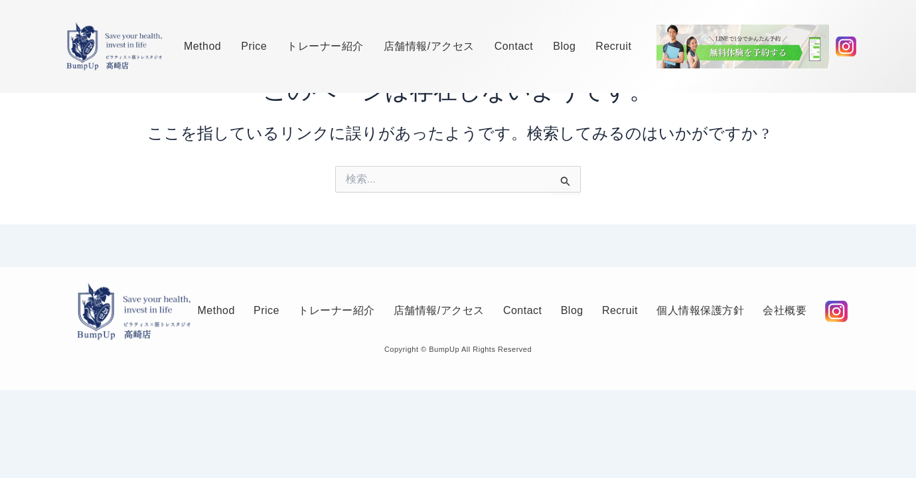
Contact (514, 46)
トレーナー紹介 (325, 46)
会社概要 (228, 327)
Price (254, 46)
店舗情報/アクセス (429, 46)
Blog (564, 46)
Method (202, 46)
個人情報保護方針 (729, 295)
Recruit (613, 46)
